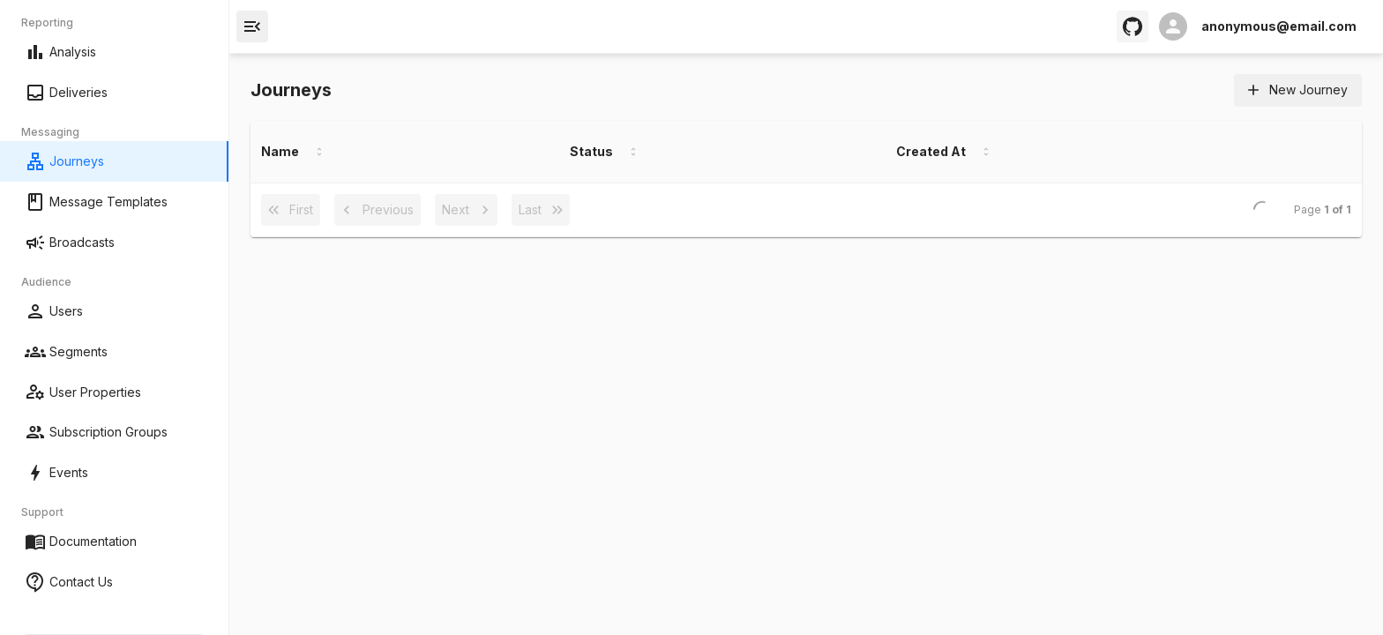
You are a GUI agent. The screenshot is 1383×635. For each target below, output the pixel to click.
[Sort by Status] (633, 151)
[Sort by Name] (319, 151)
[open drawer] (252, 26)
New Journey (1298, 90)
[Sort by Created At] (986, 151)
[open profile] (1258, 26)
